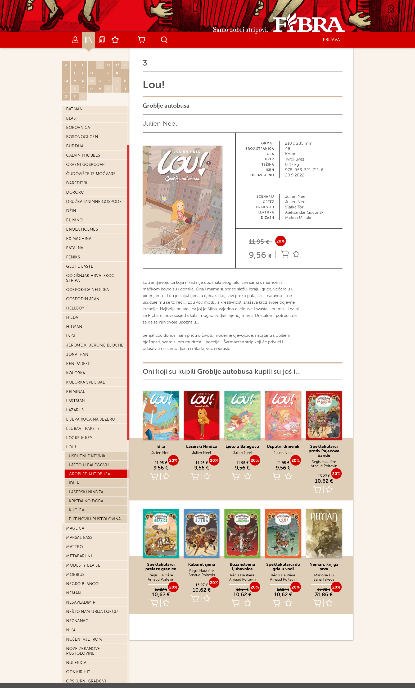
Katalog (88, 40)
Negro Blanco (82, 583)
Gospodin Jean (83, 299)
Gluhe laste (79, 266)
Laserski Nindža (86, 492)
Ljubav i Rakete (83, 428)
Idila (74, 483)
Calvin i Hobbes (83, 155)
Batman (74, 109)
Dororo (75, 192)
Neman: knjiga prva (324, 566)
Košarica (141, 40)
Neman (73, 593)
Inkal (72, 336)
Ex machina (78, 238)
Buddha (74, 146)
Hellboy (75, 308)
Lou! (71, 447)
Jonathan (77, 354)
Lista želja (115, 40)
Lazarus (75, 410)
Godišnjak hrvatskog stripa (90, 278)
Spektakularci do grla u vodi (283, 566)
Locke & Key (79, 437)
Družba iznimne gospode (94, 201)
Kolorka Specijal (85, 382)
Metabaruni (79, 556)
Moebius (75, 574)
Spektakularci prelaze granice (160, 566)
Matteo (74, 546)
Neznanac (77, 620)
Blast (72, 118)
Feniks (73, 257)
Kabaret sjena (201, 564)
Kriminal (75, 391)
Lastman (75, 400)
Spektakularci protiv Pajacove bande (324, 451)
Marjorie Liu (324, 575)
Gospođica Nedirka (87, 289)
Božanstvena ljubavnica (242, 566)
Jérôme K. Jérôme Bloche (95, 345)
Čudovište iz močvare (91, 173)
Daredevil (77, 183)
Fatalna (74, 247)
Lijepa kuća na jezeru (90, 419)
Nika (70, 630)
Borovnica (78, 127)
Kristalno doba (86, 501)
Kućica (76, 510)
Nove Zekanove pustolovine (83, 651)
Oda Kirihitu (79, 671)
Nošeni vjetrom (84, 639)
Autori (75, 40)
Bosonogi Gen (82, 136)
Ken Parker (78, 363)
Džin (71, 210)
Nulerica (76, 662)
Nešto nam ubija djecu (92, 611)
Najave (102, 40)
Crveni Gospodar (85, 164)
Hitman (74, 326)
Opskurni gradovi (86, 681)
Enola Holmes (82, 229)
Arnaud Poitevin (324, 466)
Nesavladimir (80, 602)
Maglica (75, 528)
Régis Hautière (324, 461)
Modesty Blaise (83, 565)
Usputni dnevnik (87, 456)
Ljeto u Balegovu (89, 465)
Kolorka (75, 373)
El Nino (74, 220)
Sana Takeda (324, 579)
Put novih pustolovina (95, 519)
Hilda (72, 317)
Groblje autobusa (89, 474)
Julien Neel (160, 123)
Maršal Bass (79, 537)
